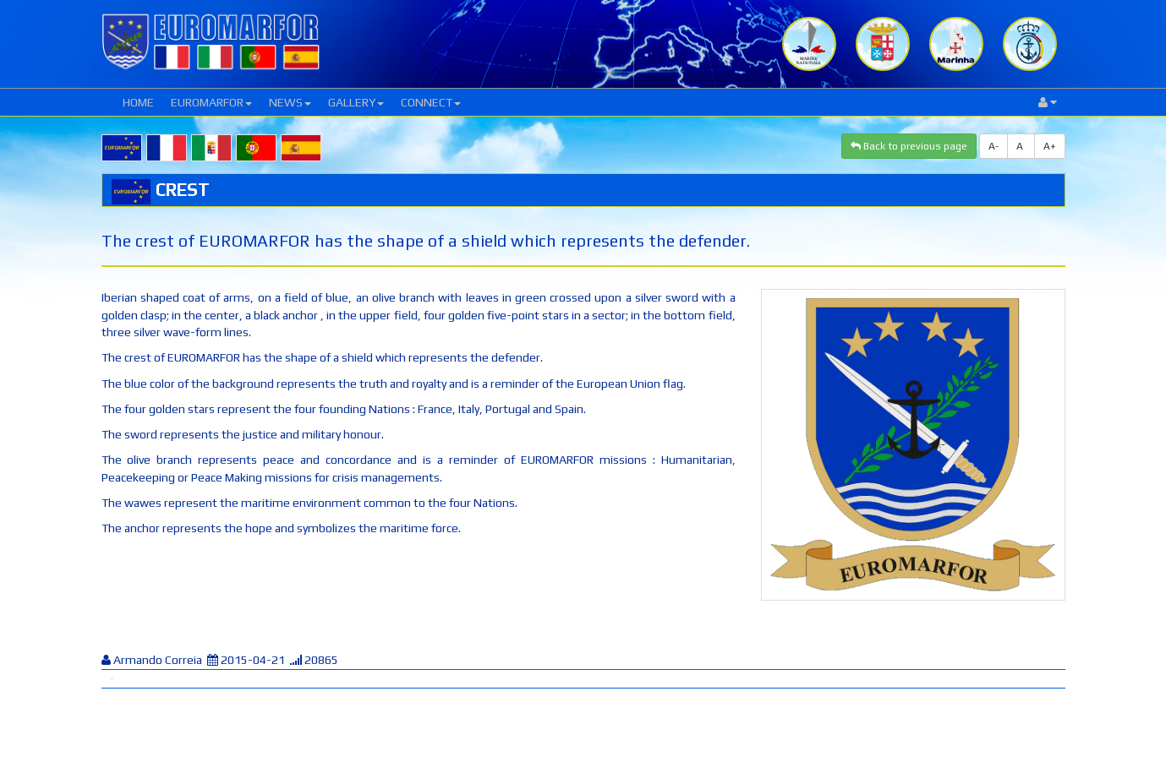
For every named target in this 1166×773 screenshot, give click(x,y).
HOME (138, 102)
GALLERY (356, 102)
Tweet (111, 678)
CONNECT (431, 102)
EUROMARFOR (211, 102)
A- (993, 146)
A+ (1049, 146)
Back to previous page (909, 146)
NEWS (290, 102)
